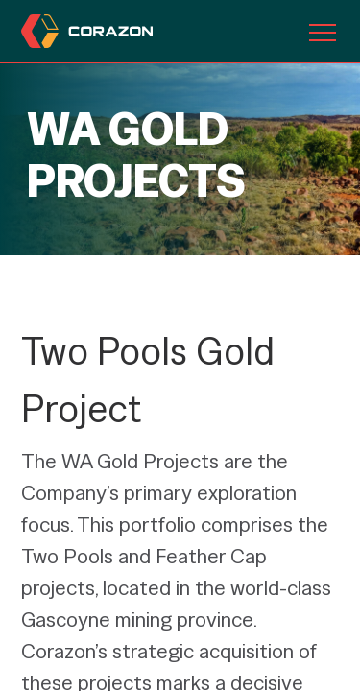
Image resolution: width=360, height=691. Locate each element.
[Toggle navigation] (322, 31)
